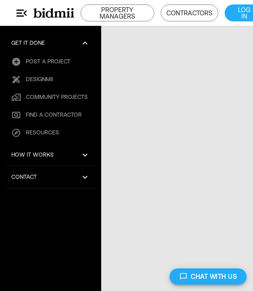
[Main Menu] (22, 13)
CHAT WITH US (208, 276)
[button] (50, 43)
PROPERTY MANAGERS (117, 13)
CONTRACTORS (189, 13)
